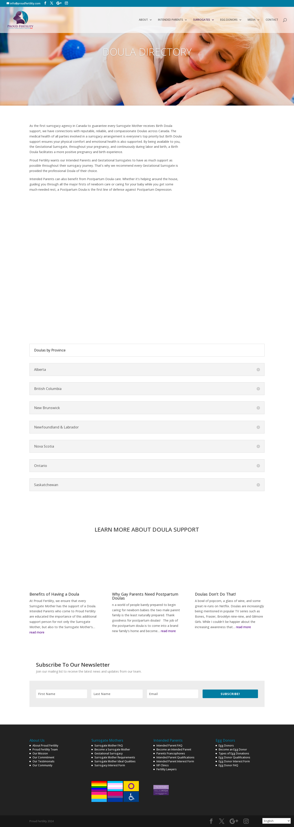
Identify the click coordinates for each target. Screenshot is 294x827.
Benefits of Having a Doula (54, 594)
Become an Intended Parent (173, 749)
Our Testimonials (43, 761)
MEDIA (252, 20)
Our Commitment (43, 757)
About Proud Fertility (45, 745)
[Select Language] (276, 821)
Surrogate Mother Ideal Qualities (115, 761)
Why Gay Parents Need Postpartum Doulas (145, 596)
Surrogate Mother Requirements (114, 757)
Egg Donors (226, 745)
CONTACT (272, 20)
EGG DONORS (229, 20)
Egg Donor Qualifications (234, 757)
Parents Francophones (170, 753)
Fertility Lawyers (166, 769)
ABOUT (143, 20)
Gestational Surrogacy (108, 753)
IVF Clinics (162, 765)
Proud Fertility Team (45, 749)
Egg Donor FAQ (228, 765)
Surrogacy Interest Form (109, 765)
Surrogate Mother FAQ (108, 745)
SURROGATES (201, 20)
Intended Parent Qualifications (175, 757)
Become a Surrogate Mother (112, 749)
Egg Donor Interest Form (234, 761)
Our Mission (40, 753)
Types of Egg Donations (234, 753)
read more (36, 632)
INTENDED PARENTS (170, 20)
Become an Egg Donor (233, 749)
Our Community (42, 765)
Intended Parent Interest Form (175, 761)
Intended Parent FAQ (169, 745)
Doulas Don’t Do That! (215, 594)
